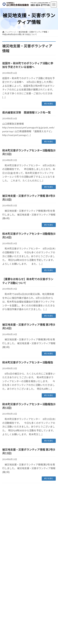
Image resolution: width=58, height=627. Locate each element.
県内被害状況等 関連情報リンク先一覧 (26, 112)
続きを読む (48, 103)
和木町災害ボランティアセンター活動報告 (27, 362)
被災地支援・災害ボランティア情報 (33, 505)
